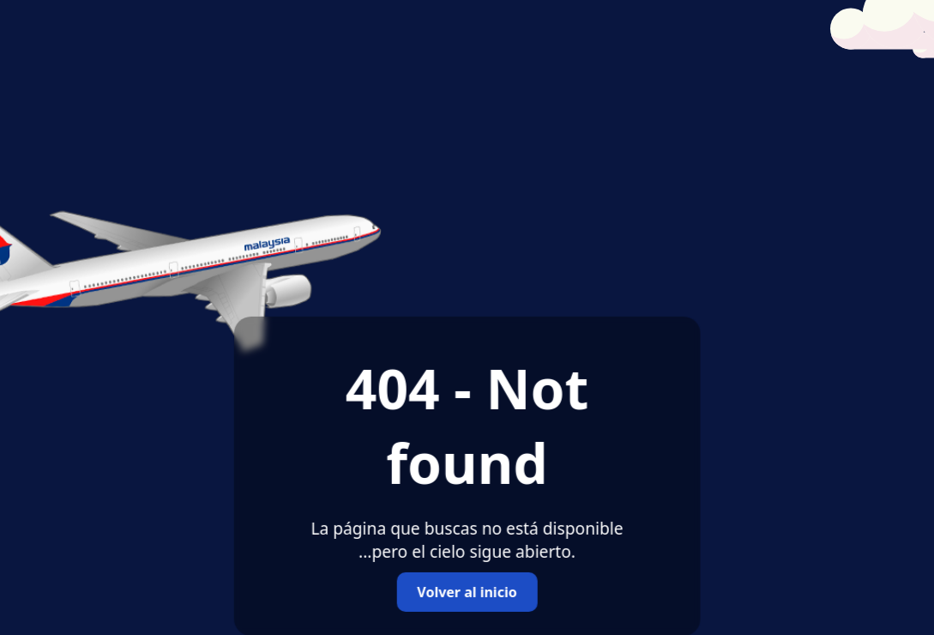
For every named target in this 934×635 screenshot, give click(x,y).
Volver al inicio (466, 592)
